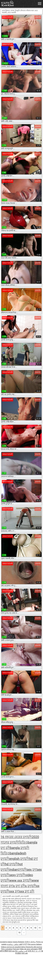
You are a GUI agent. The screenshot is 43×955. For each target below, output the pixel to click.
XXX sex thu (13, 951)
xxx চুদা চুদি (26, 891)
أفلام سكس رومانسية (14, 944)
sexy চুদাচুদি (17, 875)
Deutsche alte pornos (34, 947)
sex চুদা (32, 869)
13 (19, 933)
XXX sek (24, 953)
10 (35, 928)
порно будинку (18, 942)
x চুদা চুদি (19, 886)
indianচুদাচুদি (18, 869)
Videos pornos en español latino (13, 947)
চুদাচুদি (7, 3)
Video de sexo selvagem (28, 949)
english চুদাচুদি (19, 859)
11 (40, 928)
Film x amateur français (10, 949)
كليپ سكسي (23, 951)
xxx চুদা (14, 891)
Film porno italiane (35, 944)
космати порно (6, 942)
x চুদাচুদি (30, 886)
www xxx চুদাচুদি (20, 880)
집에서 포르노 (30, 942)
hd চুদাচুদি (11, 864)
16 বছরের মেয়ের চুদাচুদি (16, 837)
